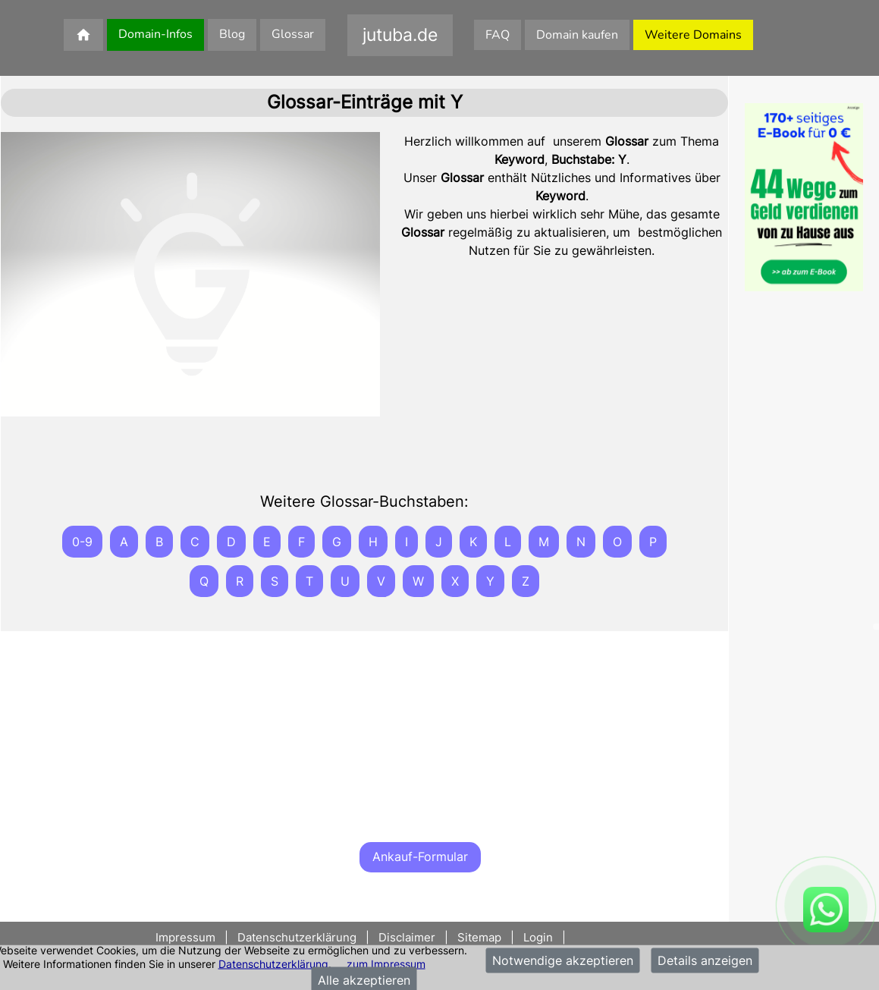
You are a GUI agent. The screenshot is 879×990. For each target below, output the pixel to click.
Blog (232, 34)
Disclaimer (406, 937)
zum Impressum (386, 963)
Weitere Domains (693, 35)
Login (538, 937)
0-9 (82, 541)
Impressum (186, 937)
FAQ (497, 35)
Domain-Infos (155, 34)
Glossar (293, 34)
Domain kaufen (577, 35)
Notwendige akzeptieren (562, 960)
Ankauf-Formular (420, 856)
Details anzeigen (705, 960)
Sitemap (479, 937)
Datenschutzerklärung (273, 963)
